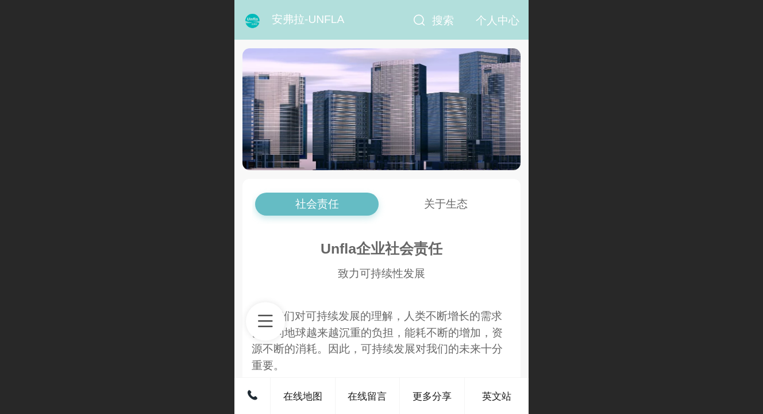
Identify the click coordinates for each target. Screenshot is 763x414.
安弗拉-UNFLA (308, 19)
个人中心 (497, 20)
